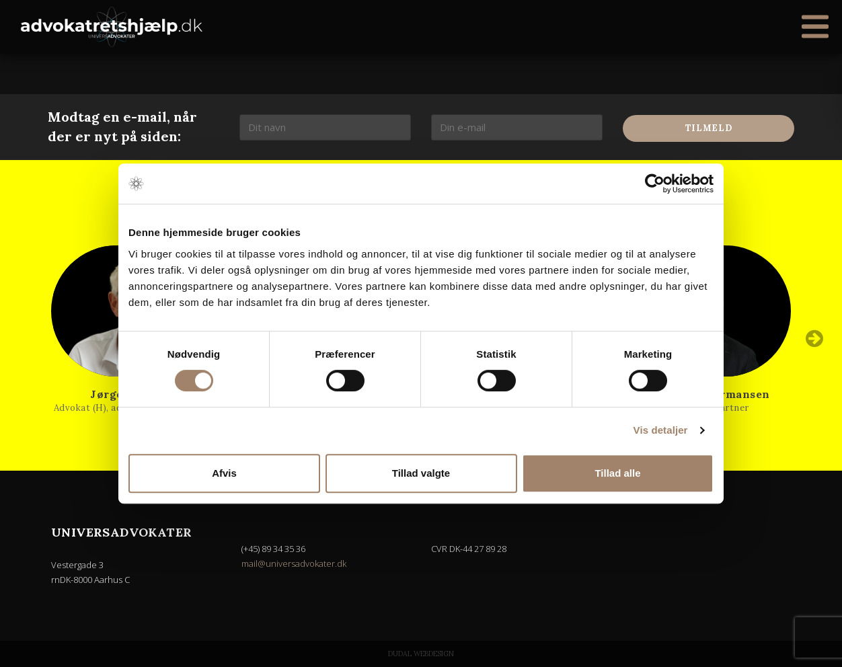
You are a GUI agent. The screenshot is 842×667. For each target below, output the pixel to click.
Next (814, 338)
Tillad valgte (421, 473)
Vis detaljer (661, 430)
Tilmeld (708, 128)
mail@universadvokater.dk (293, 563)
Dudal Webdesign (421, 653)
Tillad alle (617, 473)
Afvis (224, 473)
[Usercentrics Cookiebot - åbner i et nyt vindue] (655, 183)
